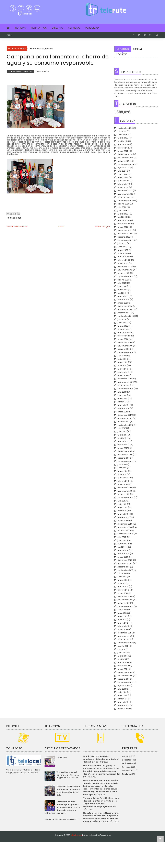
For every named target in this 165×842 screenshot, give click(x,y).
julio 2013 (122, 573)
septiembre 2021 (125, 276)
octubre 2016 (124, 458)
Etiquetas (122, 54)
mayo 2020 (123, 326)
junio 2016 (122, 467)
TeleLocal (127, 774)
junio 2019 (122, 359)
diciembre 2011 (124, 632)
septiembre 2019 (125, 352)
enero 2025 (123, 151)
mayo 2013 (123, 580)
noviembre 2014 (125, 527)
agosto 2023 (123, 203)
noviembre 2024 (125, 157)
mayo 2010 (123, 695)
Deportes (126, 759)
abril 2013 (122, 583)
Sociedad (127, 770)
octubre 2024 (124, 161)
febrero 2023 (124, 223)
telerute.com (76, 835)
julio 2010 (122, 689)
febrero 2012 (123, 626)
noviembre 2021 (125, 269)
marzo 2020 (123, 332)
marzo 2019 (123, 368)
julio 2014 (122, 537)
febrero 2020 (124, 335)
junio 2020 (122, 322)
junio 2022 (122, 246)
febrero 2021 (123, 299)
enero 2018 (123, 411)
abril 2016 (122, 474)
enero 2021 (123, 303)
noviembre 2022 (125, 233)
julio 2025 (122, 131)
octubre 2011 (123, 639)
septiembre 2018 (125, 388)
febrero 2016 (123, 481)
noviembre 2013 (125, 563)
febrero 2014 (123, 553)
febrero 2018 (123, 408)
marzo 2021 (123, 296)
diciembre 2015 (125, 487)
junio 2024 (122, 174)
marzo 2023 (123, 220)
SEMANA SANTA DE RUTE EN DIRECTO (62, 819)
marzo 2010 (123, 702)
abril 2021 (122, 293)
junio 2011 (122, 652)
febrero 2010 (123, 705)
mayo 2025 (123, 137)
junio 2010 (122, 692)
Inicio (9, 35)
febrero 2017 (123, 444)
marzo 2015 (123, 514)
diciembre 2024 (125, 154)
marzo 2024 (123, 180)
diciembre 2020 (125, 306)
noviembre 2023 (125, 194)
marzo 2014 (123, 550)
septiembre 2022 (126, 240)
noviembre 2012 (125, 599)
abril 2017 (122, 438)
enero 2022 (123, 263)
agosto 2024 (124, 167)
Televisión (62, 757)
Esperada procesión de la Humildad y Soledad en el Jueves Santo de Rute (68, 790)
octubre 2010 (124, 679)
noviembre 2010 (125, 675)
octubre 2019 (124, 349)
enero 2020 (123, 339)
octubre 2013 (124, 566)
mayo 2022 (123, 250)
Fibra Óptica (39, 27)
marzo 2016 (123, 477)
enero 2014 (123, 557)
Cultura (126, 756)
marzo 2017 (123, 441)
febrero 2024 (124, 184)
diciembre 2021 (125, 266)
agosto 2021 (123, 279)
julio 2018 (122, 392)
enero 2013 (123, 593)
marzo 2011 (123, 662)
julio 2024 (122, 171)
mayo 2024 (123, 177)
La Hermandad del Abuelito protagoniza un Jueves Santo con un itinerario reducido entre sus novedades (62, 807)
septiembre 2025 (126, 128)
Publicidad (92, 27)
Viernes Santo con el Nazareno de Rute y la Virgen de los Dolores (68, 775)
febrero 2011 (123, 665)
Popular (137, 49)
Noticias (20, 27)
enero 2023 (123, 227)
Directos (57, 27)
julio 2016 (122, 464)
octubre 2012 (124, 603)
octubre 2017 (123, 421)
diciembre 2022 (125, 230)
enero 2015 (123, 520)
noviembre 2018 (125, 382)
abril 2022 (122, 253)
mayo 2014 (123, 543)
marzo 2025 (123, 144)
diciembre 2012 (125, 596)
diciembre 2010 (125, 672)
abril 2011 (122, 659)
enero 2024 (123, 187)
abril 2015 (122, 510)
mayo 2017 (122, 434)
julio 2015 (122, 500)
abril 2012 (122, 619)
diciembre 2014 (125, 524)
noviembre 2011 (125, 636)
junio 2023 (122, 210)
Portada (126, 767)
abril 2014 (122, 547)
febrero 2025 (124, 147)
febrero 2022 (124, 260)
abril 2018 (122, 401)
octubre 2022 (124, 237)
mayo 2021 (123, 289)
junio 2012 (122, 613)
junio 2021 (122, 286)
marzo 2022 (123, 256)
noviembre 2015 (125, 491)
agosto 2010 (123, 685)
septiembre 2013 (125, 570)
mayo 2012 (123, 616)
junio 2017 (122, 431)
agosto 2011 (123, 646)
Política (126, 763)
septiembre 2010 (125, 682)
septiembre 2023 (126, 200)
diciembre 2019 (125, 342)
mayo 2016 (123, 471)
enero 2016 (123, 484)
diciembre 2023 (125, 190)
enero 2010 (123, 708)
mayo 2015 (123, 507)
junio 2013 (122, 576)
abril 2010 (122, 698)
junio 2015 (122, 504)
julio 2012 (122, 609)
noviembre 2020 (125, 309)
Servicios (74, 27)
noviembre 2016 (125, 454)
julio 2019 (122, 355)
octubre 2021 (124, 273)
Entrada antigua (102, 226)
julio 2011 (121, 649)
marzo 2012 (123, 623)
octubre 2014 (124, 530)
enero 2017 (123, 448)
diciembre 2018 (125, 378)
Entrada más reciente (17, 226)
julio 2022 (122, 243)
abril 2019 (122, 365)
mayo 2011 (122, 655)
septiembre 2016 (125, 461)
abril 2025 (122, 141)
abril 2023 (122, 217)
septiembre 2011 (125, 642)
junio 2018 (122, 395)
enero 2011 (122, 669)
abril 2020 (122, 329)
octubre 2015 (124, 494)
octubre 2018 (124, 385)
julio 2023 (122, 207)
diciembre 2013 (125, 560)
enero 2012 (123, 629)
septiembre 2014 (125, 533)
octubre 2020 (124, 312)
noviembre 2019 (125, 345)
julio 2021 (122, 283)
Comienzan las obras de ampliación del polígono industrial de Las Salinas (101, 759)
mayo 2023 (123, 213)
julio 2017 (122, 428)
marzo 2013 (123, 586)
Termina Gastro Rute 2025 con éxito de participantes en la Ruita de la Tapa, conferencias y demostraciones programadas (101, 802)
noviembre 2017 (125, 418)
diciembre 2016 (125, 451)
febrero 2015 (123, 517)
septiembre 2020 (126, 316)
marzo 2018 (123, 405)
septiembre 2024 (126, 164)
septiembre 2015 (125, 497)
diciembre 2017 (125, 415)
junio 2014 (122, 540)
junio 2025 (122, 134)
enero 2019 (123, 375)
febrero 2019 (123, 372)
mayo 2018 (123, 398)
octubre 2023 (124, 197)
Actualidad (123, 49)
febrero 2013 (123, 590)
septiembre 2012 (125, 606)
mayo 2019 (123, 362)
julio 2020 (122, 319)
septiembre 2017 (125, 425)
